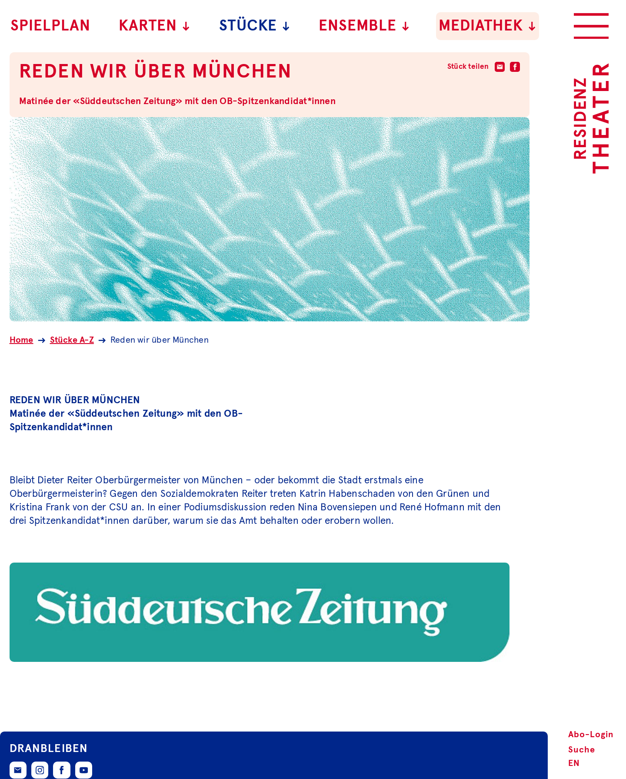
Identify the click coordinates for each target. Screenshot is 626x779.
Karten (155, 26)
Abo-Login (591, 734)
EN (574, 763)
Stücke (255, 26)
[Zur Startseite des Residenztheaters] (591, 118)
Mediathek (488, 26)
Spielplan (50, 26)
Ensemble (364, 26)
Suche (581, 749)
